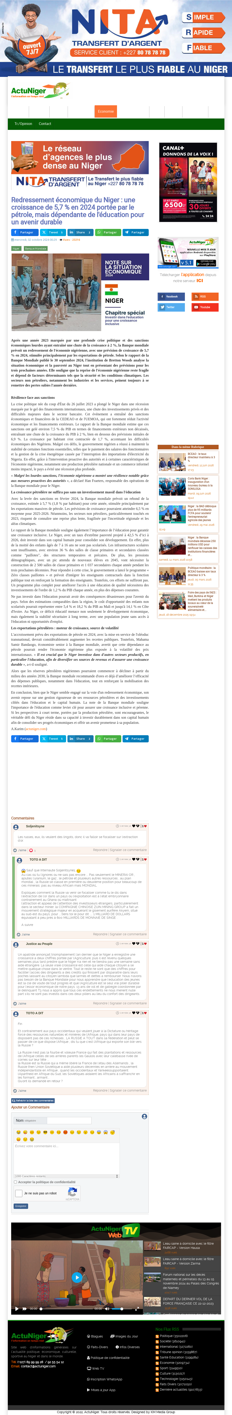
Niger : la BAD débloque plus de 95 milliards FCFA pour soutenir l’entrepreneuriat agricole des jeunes (202, 514)
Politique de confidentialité (108, 1356)
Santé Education (170, 1356)
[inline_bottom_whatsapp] (108, 739)
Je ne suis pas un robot (40, 1192)
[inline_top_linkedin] (80, 233)
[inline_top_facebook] (25, 233)
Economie (106, 111)
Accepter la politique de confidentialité (47, 1181)
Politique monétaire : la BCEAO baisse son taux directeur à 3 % (202, 572)
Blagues (95, 1335)
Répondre (100, 851)
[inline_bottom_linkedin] (80, 739)
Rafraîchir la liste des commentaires (34, 1099)
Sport (157, 111)
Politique (39, 111)
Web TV (95, 1367)
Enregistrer (20, 1205)
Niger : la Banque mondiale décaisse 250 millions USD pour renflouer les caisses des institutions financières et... (202, 547)
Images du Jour (124, 1335)
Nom (26, 1119)
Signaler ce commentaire (128, 851)
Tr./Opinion (23, 123)
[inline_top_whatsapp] (108, 233)
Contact (45, 123)
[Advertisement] (80, 781)
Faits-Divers (97, 1346)
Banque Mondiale (35, 249)
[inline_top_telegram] (136, 233)
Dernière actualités (171, 1388)
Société (59, 111)
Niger (16, 249)
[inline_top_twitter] (53, 233)
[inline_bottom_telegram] (136, 739)
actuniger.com (36, 730)
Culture (173, 111)
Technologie (195, 111)
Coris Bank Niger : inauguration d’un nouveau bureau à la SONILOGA (200, 484)
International (81, 111)
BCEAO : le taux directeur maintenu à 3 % (201, 458)
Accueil (20, 111)
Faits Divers (166, 1383)
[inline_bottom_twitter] (53, 739)
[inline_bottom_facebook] (25, 739)
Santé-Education (133, 111)
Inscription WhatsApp (104, 1378)
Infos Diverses (128, 1346)
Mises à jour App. (101, 1389)
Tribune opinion (169, 1351)
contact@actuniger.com (38, 1365)
